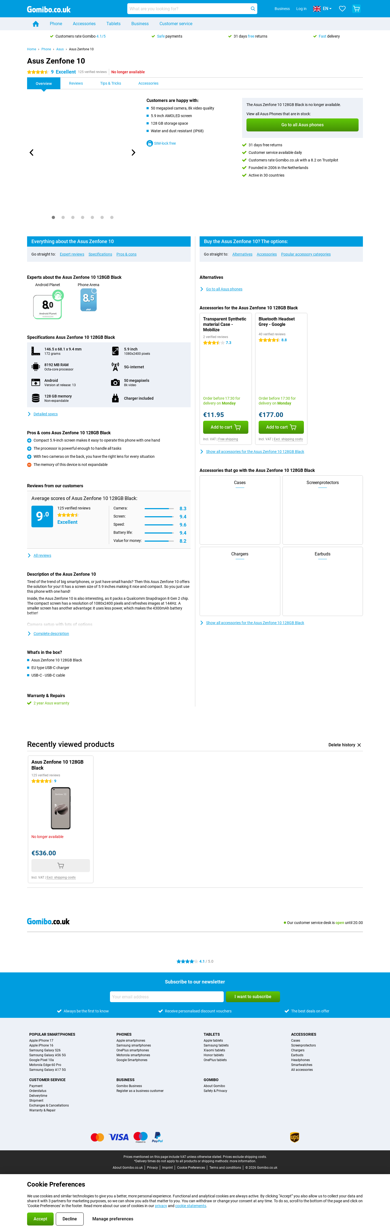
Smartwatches (301, 1065)
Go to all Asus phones (221, 289)
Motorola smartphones (133, 1055)
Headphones (300, 1060)
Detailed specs (42, 414)
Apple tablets (213, 1040)
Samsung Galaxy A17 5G (47, 1070)
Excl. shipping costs (288, 439)
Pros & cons (126, 254)
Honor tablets (214, 1055)
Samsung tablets (216, 1045)
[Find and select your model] (192, 8)
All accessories (302, 1070)
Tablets (113, 23)
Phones (124, 1034)
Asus (60, 49)
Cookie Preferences (191, 1168)
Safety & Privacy (215, 1091)
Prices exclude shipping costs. (245, 1157)
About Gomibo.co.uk (128, 1168)
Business (140, 23)
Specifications (100, 254)
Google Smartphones (131, 1060)
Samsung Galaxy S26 (45, 1050)
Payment (36, 1086)
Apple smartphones (130, 1040)
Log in (301, 8)
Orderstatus (37, 1091)
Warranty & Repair (42, 1110)
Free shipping (228, 439)
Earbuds (297, 1055)
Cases (295, 1040)
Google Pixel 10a (41, 1060)
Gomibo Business (129, 1086)
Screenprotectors (303, 1045)
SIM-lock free (161, 143)
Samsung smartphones (133, 1045)
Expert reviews (72, 254)
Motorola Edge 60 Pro (45, 1065)
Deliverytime (38, 1096)
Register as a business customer (140, 1091)
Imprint (167, 1168)
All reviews (39, 555)
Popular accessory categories (306, 254)
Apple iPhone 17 (41, 1040)
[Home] (35, 23)
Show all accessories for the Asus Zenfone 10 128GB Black (252, 451)
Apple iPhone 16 (41, 1045)
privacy (161, 1206)
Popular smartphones (52, 1034)
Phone (56, 23)
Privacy (152, 1168)
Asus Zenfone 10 (81, 49)
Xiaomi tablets (214, 1050)
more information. (243, 1161)
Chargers (297, 1050)
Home (31, 49)
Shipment (36, 1100)
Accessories (84, 23)
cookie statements (190, 1206)
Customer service (176, 23)
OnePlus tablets (215, 1060)
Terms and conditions (225, 1168)
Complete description (48, 633)
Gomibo (211, 1080)
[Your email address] (167, 996)
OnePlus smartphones (132, 1050)
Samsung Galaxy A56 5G (47, 1055)
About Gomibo (214, 1086)
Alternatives (242, 254)
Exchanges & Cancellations (49, 1105)
